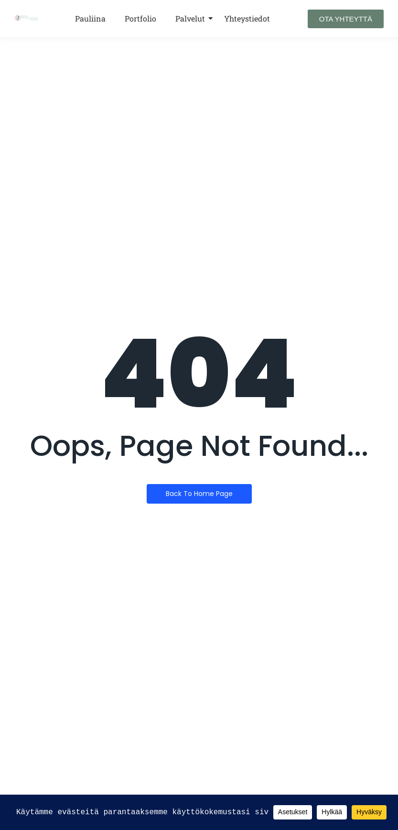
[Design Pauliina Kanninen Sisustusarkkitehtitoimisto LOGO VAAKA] (26, 18)
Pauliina (90, 18)
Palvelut (190, 18)
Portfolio (140, 18)
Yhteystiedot (247, 18)
